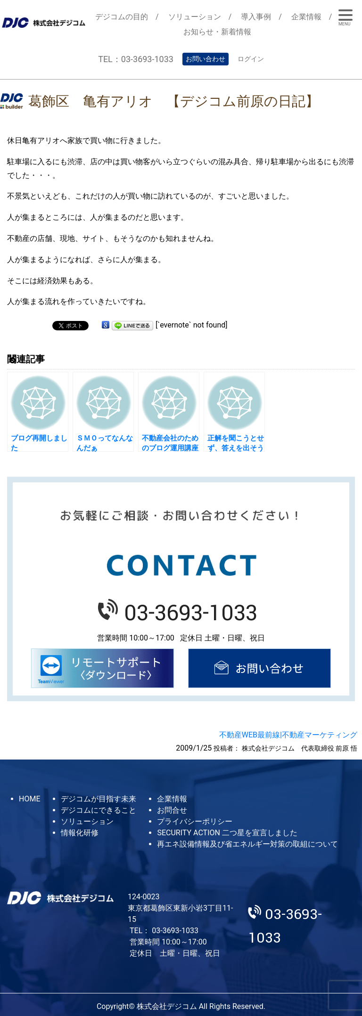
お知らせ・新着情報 (217, 31)
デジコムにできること (98, 810)
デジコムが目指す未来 (98, 798)
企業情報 (306, 16)
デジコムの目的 (121, 16)
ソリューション (194, 16)
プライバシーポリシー (194, 821)
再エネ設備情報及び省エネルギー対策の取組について (247, 844)
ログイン (251, 59)
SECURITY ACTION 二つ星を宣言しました (227, 832)
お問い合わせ (205, 59)
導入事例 (256, 16)
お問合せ (172, 810)
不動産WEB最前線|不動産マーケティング (288, 734)
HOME (29, 798)
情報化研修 (80, 832)
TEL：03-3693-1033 (135, 59)
